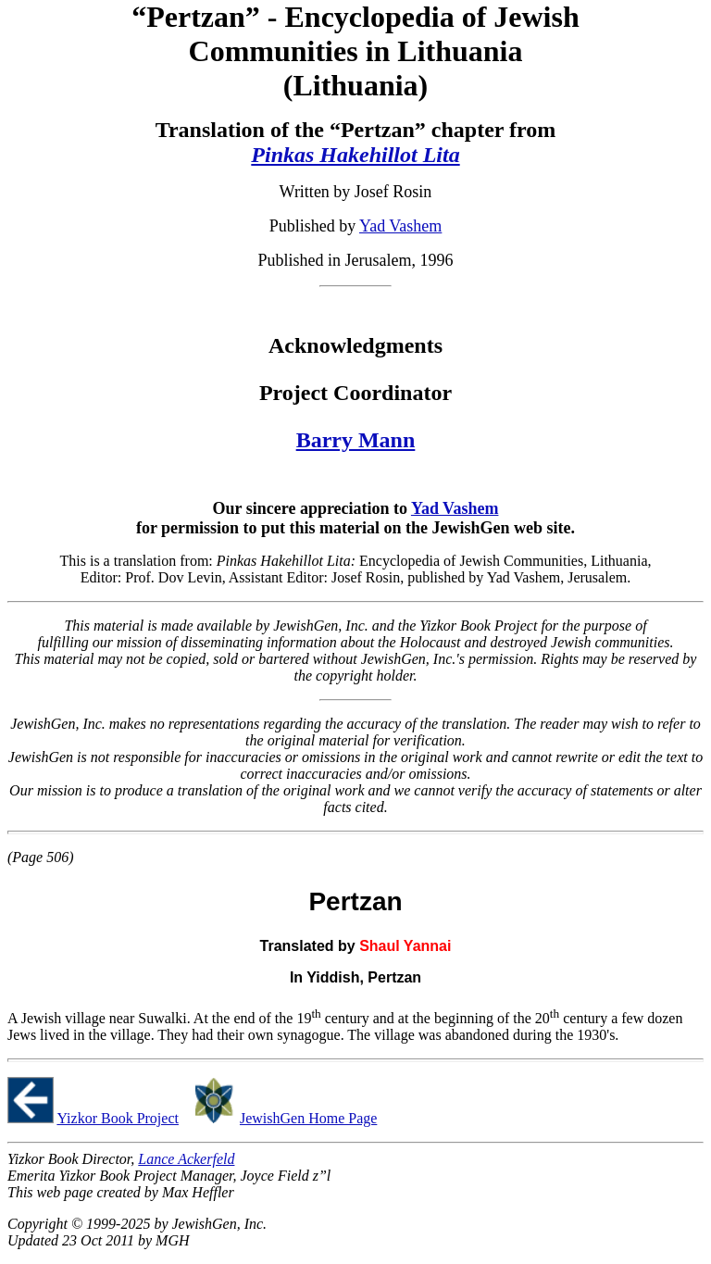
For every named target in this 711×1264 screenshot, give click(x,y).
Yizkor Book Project (117, 1118)
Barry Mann (356, 440)
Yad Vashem (400, 226)
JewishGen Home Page (308, 1118)
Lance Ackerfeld (186, 1159)
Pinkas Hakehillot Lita (355, 155)
